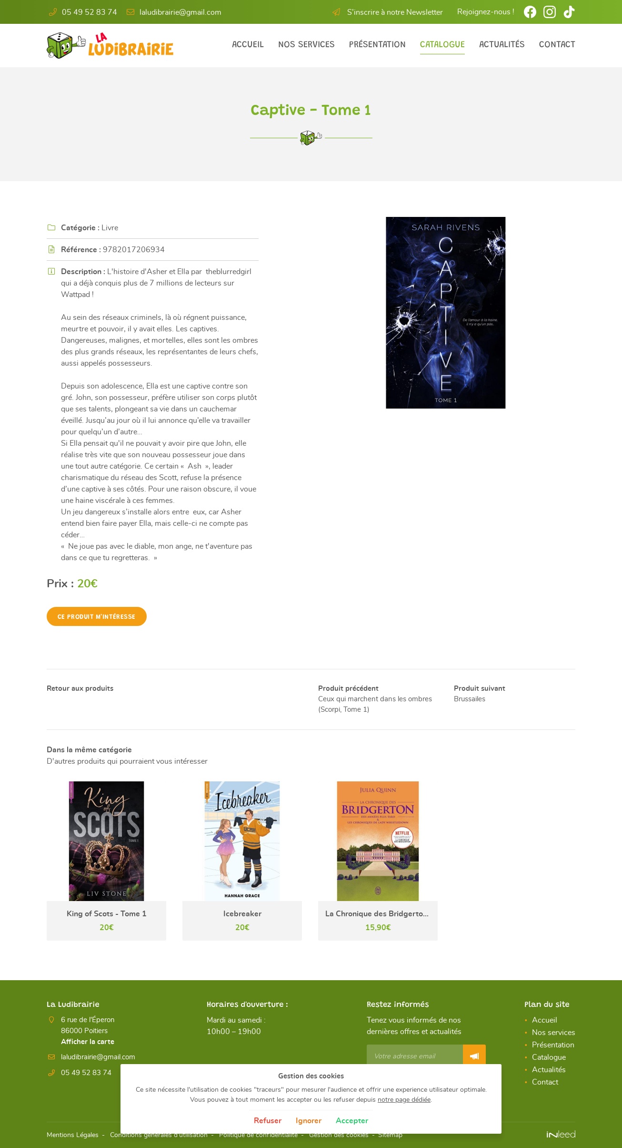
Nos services (306, 45)
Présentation (377, 45)
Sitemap (390, 1135)
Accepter (352, 1121)
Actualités (502, 45)
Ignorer (308, 1121)
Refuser (267, 1121)
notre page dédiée (404, 1099)
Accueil (248, 45)
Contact (557, 45)
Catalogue (442, 45)
